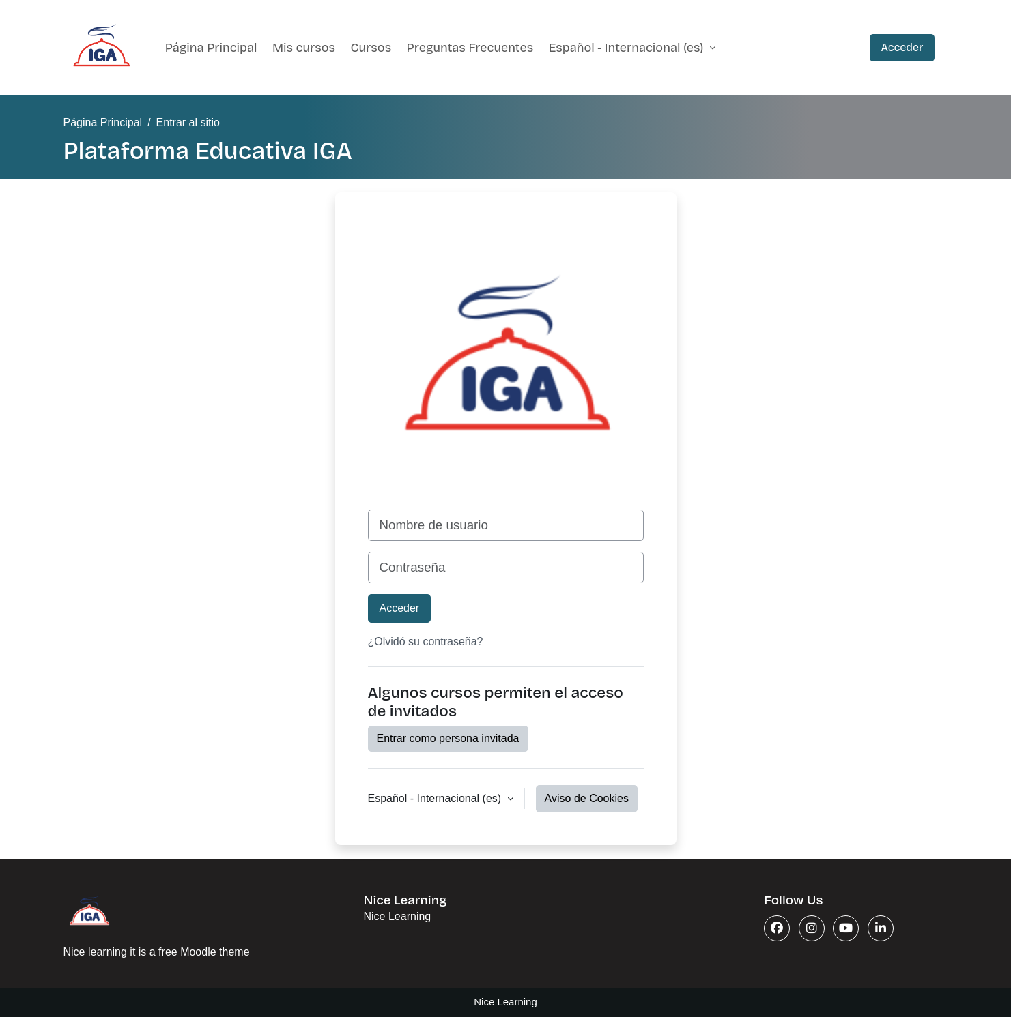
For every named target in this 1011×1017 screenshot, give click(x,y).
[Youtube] (846, 928)
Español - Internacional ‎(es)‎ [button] (436, 798)
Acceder (902, 47)
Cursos (371, 47)
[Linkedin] (881, 928)
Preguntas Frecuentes (470, 47)
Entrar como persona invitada (448, 738)
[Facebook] (777, 928)
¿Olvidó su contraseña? (425, 641)
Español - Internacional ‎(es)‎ (628, 47)
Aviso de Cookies (587, 798)
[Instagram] (812, 928)
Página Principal (211, 47)
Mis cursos (303, 47)
